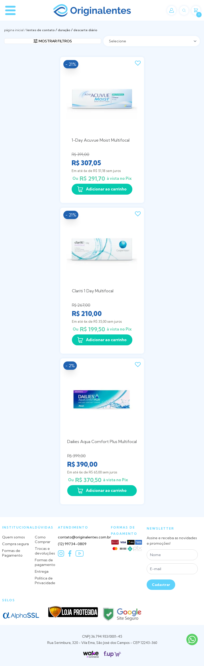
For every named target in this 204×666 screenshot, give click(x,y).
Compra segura (15, 544)
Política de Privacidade (45, 580)
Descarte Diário (85, 30)
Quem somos (13, 537)
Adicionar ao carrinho (101, 189)
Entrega (42, 571)
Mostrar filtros (52, 41)
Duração (64, 30)
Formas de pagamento (45, 562)
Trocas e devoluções (45, 551)
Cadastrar (161, 584)
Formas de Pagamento (12, 553)
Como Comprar (42, 539)
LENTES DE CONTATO (40, 30)
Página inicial (14, 30)
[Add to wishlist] (138, 63)
